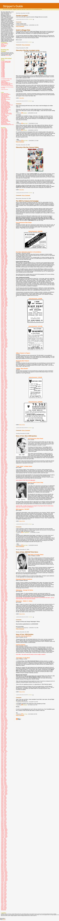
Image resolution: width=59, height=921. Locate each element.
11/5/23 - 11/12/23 (4, 874)
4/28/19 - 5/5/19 (3, 701)
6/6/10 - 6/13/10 (3, 324)
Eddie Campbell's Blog (4, 110)
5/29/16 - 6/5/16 (3, 576)
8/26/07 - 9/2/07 (3, 207)
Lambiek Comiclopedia (4, 120)
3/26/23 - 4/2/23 (3, 848)
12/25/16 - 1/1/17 (4, 601)
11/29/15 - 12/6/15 (4, 555)
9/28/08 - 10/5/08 (4, 254)
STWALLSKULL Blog (4, 112)
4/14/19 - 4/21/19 (4, 699)
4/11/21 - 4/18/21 (4, 764)
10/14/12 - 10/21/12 (4, 421)
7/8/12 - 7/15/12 (3, 411)
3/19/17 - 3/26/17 (4, 611)
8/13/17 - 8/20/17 (4, 628)
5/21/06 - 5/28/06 (4, 155)
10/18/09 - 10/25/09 (4, 299)
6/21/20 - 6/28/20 (4, 746)
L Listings (2, 71)
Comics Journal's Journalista (5, 104)
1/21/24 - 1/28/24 (4, 883)
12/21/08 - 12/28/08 (4, 264)
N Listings (3, 73)
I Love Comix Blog (4, 116)
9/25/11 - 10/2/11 (4, 378)
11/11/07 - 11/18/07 (4, 216)
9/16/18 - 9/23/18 (4, 675)
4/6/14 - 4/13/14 (3, 484)
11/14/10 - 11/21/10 (4, 342)
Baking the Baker (4, 122)
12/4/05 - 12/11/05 (4, 136)
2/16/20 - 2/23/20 (4, 735)
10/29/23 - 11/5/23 (4, 873)
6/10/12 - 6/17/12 (4, 408)
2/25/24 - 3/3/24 (3, 887)
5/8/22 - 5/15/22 (3, 810)
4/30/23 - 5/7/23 (3, 852)
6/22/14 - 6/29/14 (4, 493)
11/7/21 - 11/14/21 (4, 789)
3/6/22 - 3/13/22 (3, 803)
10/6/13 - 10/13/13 (4, 463)
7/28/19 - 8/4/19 (3, 712)
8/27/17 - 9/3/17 (3, 630)
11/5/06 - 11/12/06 (4, 173)
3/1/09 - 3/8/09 (3, 272)
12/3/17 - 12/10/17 (4, 641)
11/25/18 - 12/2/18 (4, 683)
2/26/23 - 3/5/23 (3, 845)
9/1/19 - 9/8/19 (3, 716)
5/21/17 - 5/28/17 (4, 618)
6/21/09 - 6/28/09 (4, 285)
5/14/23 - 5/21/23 (4, 854)
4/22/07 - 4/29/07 (4, 193)
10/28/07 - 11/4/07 (4, 214)
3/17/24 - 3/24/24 (4, 890)
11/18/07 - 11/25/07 (4, 217)
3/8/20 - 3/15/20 (3, 737)
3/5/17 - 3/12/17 (3, 609)
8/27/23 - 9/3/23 (3, 866)
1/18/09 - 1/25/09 (4, 267)
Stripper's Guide (13, 6)
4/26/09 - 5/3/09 (3, 278)
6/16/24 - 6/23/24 (4, 900)
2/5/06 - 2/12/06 (3, 143)
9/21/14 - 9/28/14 (4, 504)
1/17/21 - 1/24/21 (4, 754)
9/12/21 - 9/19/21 (4, 782)
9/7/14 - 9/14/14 (3, 502)
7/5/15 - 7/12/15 (3, 538)
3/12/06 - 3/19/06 (4, 147)
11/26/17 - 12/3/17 (4, 640)
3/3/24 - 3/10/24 (3, 888)
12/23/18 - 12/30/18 (4, 686)
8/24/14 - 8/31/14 (4, 501)
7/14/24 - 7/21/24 (4, 904)
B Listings (3, 63)
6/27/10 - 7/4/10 (3, 327)
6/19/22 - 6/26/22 (4, 815)
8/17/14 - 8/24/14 (4, 500)
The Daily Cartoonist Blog (5, 103)
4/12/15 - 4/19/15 (4, 528)
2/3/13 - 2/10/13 (3, 434)
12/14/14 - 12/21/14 (4, 514)
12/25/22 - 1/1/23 (4, 837)
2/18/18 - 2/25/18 (4, 650)
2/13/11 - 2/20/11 (4, 353)
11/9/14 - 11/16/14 (4, 510)
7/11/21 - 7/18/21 (4, 775)
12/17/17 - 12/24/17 (4, 643)
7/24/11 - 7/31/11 (4, 370)
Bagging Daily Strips (4, 82)
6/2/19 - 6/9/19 (3, 705)
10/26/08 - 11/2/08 (4, 257)
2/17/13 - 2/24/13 (4, 436)
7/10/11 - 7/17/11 (4, 369)
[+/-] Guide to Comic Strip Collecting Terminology (7, 87)
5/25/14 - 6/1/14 (3, 490)
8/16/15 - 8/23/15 (4, 543)
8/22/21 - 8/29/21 (4, 780)
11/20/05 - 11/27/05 (4, 134)
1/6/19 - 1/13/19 (3, 688)
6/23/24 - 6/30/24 (4, 901)
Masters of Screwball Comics (5, 107)
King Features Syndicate (5, 96)
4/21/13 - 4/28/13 (4, 443)
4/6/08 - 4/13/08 (3, 233)
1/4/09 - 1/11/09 (3, 265)
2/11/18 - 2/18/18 (4, 649)
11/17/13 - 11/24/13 (4, 468)
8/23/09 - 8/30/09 (4, 292)
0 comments (30, 42)
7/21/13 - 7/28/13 (4, 454)
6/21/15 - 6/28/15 (4, 536)
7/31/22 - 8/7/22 (3, 820)
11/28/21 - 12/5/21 (4, 791)
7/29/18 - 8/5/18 (3, 669)
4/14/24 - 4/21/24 (4, 893)
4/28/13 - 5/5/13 (3, 444)
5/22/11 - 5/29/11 (4, 363)
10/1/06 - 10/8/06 (4, 169)
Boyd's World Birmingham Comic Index (7, 124)
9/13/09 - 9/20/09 (4, 295)
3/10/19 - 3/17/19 (4, 695)
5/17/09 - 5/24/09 (4, 281)
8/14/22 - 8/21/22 (4, 822)
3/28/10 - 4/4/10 (3, 317)
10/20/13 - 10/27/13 (4, 465)
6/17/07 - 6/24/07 (4, 200)
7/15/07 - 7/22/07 (4, 203)
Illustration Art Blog (4, 117)
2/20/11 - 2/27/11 (4, 354)
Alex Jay (2, 44)
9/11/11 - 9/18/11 (4, 376)
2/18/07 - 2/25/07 (4, 186)
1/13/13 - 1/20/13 (4, 432)
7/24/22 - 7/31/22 (4, 819)
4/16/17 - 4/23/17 (4, 614)
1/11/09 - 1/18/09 (4, 266)
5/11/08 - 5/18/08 (4, 237)
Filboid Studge (3, 118)
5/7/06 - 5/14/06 (3, 154)
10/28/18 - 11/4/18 (4, 680)
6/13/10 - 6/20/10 (4, 325)
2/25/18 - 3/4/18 (3, 651)
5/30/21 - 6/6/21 (3, 770)
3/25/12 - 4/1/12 (3, 399)
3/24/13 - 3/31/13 (4, 440)
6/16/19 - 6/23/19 (4, 707)
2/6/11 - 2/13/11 (3, 352)
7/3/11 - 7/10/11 (3, 368)
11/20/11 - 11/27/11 (4, 384)
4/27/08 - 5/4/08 (3, 236)
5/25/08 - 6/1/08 (3, 239)
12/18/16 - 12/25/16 (4, 600)
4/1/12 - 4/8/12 (3, 400)
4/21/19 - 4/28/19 (4, 700)
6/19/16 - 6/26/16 (4, 579)
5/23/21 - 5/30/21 (4, 769)
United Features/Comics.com (5, 97)
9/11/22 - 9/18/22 (4, 825)
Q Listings (3, 76)
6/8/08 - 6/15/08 (3, 241)
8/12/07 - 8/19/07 (4, 205)
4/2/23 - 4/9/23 (3, 849)
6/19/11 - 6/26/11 (4, 366)
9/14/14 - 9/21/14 (4, 503)
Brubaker (25, 113)
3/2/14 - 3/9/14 (3, 480)
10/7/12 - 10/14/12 (4, 420)
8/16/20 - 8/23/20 (4, 750)
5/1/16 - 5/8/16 (3, 573)
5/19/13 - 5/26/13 (4, 447)
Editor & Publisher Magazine (5, 99)
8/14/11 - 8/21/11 (4, 373)
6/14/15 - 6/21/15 (4, 535)
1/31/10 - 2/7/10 (3, 310)
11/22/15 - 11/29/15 (4, 554)
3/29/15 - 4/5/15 (3, 526)
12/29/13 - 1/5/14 (4, 473)
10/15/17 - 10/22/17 (4, 635)
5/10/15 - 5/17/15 (4, 531)
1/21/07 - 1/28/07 (4, 182)
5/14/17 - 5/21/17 (4, 617)
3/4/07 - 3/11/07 (3, 187)
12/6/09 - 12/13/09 (4, 304)
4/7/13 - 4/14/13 (3, 442)
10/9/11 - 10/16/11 (4, 379)
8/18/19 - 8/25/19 (4, 714)
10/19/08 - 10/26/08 (4, 256)
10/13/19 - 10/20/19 (4, 720)
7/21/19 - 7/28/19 (4, 711)
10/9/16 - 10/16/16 (4, 592)
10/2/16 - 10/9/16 (4, 591)
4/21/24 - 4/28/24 (4, 894)
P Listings (3, 75)
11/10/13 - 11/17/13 (4, 467)
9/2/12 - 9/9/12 (3, 416)
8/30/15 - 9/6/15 (3, 544)
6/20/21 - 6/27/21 (4, 772)
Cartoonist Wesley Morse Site (6, 109)
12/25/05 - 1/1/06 (4, 138)
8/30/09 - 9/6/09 (3, 293)
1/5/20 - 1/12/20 (3, 730)
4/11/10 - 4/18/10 (4, 318)
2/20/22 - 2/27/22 (4, 801)
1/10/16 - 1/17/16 (4, 560)
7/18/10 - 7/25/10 (4, 329)
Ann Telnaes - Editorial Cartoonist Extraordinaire (6, 114)
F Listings (3, 66)
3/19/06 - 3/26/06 (4, 148)
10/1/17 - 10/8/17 (4, 634)
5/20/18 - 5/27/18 (4, 661)
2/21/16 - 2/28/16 (4, 565)
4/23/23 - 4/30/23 (4, 851)
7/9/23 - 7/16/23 (3, 860)
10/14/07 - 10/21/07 (4, 213)
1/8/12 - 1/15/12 (3, 390)
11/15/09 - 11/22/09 (4, 301)
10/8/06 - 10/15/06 (4, 170)
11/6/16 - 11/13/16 (4, 595)
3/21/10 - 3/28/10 (4, 316)
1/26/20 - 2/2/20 (3, 732)
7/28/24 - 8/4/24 (3, 905)
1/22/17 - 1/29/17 (4, 604)
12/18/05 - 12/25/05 (4, 137)
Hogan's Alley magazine (5, 95)
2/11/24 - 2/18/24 (4, 886)
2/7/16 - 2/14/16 (3, 563)
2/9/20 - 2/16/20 (3, 734)
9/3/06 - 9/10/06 (3, 166)
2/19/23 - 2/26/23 (4, 844)
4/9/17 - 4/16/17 (3, 613)
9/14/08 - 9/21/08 (4, 252)
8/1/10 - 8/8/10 (3, 331)
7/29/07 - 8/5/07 (3, 204)
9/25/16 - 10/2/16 (4, 590)
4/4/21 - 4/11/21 (3, 763)
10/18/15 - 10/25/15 (4, 550)
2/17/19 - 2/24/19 (4, 693)
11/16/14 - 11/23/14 (4, 511)
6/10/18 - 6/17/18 (4, 663)
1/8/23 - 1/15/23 (3, 839)
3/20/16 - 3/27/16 (4, 568)
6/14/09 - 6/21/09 (4, 284)
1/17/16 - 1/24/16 (4, 561)
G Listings (3, 67)
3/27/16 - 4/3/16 (3, 569)
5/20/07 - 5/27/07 (4, 196)
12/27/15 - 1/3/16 (4, 558)
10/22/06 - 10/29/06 (4, 172)
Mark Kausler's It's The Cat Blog (6, 113)
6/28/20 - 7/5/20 (3, 747)
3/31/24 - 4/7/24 (3, 891)
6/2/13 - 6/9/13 (3, 448)
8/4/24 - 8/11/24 (3, 906)
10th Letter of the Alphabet (5, 102)
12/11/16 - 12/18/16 (4, 599)
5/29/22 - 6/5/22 (3, 813)
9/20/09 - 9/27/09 (4, 296)
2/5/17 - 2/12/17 (3, 606)
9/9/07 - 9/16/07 (3, 209)
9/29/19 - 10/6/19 (4, 718)
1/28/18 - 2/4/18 (3, 648)
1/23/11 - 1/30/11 (4, 351)
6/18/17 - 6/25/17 (4, 621)
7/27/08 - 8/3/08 (3, 246)
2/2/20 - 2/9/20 (3, 733)
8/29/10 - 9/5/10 (3, 334)
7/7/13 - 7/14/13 (3, 452)
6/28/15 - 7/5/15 (3, 537)
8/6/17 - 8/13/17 (3, 627)
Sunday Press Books (4, 111)
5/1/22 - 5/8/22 (3, 809)
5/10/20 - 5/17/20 (4, 741)
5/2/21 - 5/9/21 (3, 767)
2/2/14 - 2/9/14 (3, 477)
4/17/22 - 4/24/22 (4, 808)
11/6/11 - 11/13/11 (4, 383)
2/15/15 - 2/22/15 (4, 521)
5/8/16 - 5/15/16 (3, 574)
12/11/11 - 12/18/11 (4, 387)
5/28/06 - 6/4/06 (3, 156)
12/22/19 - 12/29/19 (4, 728)
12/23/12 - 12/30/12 (4, 429)
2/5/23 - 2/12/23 (3, 842)
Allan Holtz (25, 123)
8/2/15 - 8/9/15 (3, 541)
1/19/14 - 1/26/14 (4, 475)
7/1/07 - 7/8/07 (3, 201)
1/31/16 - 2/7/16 (3, 562)
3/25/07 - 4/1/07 (3, 190)
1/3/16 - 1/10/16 (3, 559)
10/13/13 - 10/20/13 (4, 464)
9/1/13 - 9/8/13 (3, 459)
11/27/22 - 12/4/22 (4, 834)
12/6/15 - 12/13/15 (4, 556)
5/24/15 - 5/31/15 (4, 533)
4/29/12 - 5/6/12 (3, 403)
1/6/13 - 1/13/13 (3, 431)
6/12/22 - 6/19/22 (4, 814)
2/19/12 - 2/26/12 (4, 395)
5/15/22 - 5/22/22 (4, 811)
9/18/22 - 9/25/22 (4, 826)
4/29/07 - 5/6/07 (3, 194)
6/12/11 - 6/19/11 (4, 365)
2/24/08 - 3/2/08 (3, 228)
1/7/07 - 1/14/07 (3, 181)
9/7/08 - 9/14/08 (3, 251)
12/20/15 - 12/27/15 (4, 557)
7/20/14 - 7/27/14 (4, 497)
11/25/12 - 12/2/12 (4, 426)
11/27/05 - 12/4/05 (4, 135)
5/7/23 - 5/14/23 (3, 853)
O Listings (3, 74)
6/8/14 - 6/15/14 (3, 492)
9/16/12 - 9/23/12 (4, 418)
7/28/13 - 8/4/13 (3, 455)
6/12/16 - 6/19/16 (4, 578)
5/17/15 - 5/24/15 (4, 532)
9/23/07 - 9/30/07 (4, 210)
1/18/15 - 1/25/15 (4, 518)
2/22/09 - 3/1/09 (3, 271)
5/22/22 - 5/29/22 (4, 812)
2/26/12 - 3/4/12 (3, 396)
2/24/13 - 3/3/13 (3, 437)
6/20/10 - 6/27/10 (4, 326)
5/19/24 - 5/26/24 (4, 897)
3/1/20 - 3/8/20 (3, 736)
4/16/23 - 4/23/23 (4, 850)
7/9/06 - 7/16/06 (3, 159)
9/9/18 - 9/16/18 (3, 674)
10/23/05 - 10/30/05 (4, 131)
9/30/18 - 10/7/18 (4, 676)
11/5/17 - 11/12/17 (4, 638)
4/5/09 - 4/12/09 (3, 276)
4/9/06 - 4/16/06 (3, 150)
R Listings (3, 77)
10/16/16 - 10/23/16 (4, 593)
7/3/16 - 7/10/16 (3, 580)
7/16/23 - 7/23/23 (4, 861)
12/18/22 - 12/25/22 (4, 836)
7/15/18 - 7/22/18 (4, 667)
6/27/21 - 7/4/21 (3, 773)
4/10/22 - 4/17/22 (4, 807)
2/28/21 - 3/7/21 (3, 759)
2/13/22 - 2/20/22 (4, 800)
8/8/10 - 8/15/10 (3, 332)
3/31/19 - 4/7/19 (3, 698)
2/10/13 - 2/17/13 (4, 435)
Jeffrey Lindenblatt (4, 43)
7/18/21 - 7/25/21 (4, 776)
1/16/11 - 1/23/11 (4, 350)
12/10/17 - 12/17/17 (4, 642)
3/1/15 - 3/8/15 (3, 523)
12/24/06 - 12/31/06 (4, 179)
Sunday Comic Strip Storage (5, 84)
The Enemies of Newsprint (5, 80)
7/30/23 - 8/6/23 (3, 863)
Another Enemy (3, 81)
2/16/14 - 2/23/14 (4, 479)
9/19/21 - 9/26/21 (4, 783)
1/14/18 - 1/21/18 (4, 646)
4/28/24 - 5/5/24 (3, 895)
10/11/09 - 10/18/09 (4, 298)
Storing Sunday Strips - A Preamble (6, 83)
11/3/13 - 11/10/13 (4, 466)
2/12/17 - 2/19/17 (4, 607)
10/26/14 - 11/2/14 (4, 508)
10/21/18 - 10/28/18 (4, 679)
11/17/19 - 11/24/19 (4, 724)
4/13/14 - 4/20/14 (4, 485)
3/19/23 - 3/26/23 (4, 847)
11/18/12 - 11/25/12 (4, 425)
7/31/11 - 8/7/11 (3, 371)
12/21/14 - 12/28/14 (4, 515)
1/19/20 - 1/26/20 (4, 731)
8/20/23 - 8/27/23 (4, 865)
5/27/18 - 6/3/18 (3, 662)
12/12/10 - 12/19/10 (4, 346)
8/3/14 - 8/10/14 (3, 498)
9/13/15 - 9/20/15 (4, 546)
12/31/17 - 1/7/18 (4, 644)
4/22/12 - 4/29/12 (4, 402)
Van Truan (25, 714)
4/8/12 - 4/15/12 (3, 401)
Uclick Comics (3, 98)
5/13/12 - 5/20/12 (4, 405)
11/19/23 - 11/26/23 (4, 876)
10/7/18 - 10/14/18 (4, 677)
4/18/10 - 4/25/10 (4, 319)
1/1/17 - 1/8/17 (3, 602)
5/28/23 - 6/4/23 (3, 855)
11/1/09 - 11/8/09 (4, 300)
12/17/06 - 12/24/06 (4, 178)
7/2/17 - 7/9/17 (3, 623)
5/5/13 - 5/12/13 (3, 445)
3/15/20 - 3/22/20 (4, 738)
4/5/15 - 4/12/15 (3, 527)
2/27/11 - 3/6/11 (3, 355)
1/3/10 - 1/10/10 (3, 307)
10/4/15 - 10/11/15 (4, 548)
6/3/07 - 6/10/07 (3, 198)
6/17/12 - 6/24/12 (4, 409)
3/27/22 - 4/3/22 (3, 805)
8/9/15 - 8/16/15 (3, 542)
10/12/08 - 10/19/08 (4, 255)
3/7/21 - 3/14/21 (3, 760)
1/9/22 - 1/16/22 (3, 796)
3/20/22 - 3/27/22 (4, 804)
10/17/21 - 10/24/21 (4, 786)
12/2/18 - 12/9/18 (4, 684)
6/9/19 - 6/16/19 (3, 706)
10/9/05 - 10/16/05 (4, 129)
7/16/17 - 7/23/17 (4, 625)
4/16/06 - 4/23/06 (4, 151)
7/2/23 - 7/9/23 (3, 859)
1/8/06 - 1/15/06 (3, 140)
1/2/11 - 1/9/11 (3, 348)
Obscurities (21, 98)
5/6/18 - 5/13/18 (3, 659)
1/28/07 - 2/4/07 (3, 183)
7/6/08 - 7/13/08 (3, 244)
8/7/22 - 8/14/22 (3, 821)
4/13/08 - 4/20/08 (4, 234)
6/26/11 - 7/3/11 (3, 367)
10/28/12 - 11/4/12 (4, 423)
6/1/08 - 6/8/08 (3, 240)
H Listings (3, 68)
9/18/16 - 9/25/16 (4, 589)
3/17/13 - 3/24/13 (4, 439)
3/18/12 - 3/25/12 (4, 398)
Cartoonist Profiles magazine (5, 94)
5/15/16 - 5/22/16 (4, 575)
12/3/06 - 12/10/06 (4, 177)
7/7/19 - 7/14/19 (3, 709)
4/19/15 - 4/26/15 (4, 529)
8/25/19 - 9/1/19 (3, 715)
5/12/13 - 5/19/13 (4, 446)
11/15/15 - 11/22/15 (4, 553)
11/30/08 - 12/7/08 (4, 261)
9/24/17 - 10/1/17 (4, 633)
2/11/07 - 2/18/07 (4, 185)
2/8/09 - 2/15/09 (3, 269)
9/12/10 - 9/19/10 (4, 336)
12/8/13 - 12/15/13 (4, 470)
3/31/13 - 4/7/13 (3, 441)
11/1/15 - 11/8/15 (4, 552)
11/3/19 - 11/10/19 (4, 722)
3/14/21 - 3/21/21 (4, 761)
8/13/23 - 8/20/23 (4, 864)
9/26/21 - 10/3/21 (4, 784)
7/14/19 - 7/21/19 (4, 710)
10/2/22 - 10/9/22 (4, 827)
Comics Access (3, 100)
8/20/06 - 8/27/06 (4, 164)
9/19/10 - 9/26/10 (4, 337)
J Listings (2, 70)
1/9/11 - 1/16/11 (3, 349)
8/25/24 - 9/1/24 (3, 909)
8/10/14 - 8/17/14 (4, 499)
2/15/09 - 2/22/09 (4, 270)
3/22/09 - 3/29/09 (4, 274)
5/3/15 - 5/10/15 (3, 530)
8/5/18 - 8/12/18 (3, 670)
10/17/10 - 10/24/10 (4, 339)
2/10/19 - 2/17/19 (4, 692)
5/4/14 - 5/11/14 (3, 488)
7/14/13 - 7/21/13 (4, 453)
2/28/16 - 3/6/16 (3, 566)
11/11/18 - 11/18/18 (4, 681)
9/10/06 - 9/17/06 (4, 167)
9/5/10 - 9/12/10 (3, 335)
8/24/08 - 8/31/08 (4, 250)
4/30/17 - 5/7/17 (3, 616)
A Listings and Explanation (6, 62)
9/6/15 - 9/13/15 (3, 545)
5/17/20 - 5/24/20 (4, 742)
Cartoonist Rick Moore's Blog (5, 123)
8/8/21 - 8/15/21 (3, 778)
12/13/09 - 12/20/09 (4, 305)
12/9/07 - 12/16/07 (4, 219)
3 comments (30, 694)
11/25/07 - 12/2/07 (4, 218)
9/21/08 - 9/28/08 (4, 253)
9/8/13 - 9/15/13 (3, 460)
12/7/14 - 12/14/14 (4, 513)
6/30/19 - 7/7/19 (3, 708)
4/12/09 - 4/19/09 (4, 277)
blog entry (33, 480)
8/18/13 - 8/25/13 (4, 457)
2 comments (30, 524)
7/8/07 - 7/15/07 (3, 202)
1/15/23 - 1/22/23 (4, 840)
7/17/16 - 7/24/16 (4, 582)
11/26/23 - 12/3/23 (4, 877)
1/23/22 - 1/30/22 (4, 798)
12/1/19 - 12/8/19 (4, 726)
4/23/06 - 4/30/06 (4, 152)
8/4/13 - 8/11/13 (3, 456)
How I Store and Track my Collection (7, 85)
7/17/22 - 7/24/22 (4, 818)
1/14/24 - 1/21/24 (4, 882)
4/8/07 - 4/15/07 (3, 191)
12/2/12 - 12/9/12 (4, 427)
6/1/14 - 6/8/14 (3, 491)
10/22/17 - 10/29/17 (4, 636)
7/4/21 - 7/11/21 (3, 774)
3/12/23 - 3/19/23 (4, 846)
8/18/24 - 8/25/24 (4, 908)
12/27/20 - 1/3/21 (4, 752)
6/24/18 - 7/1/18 (3, 665)
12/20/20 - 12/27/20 (4, 751)
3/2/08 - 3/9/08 (3, 229)
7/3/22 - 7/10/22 (3, 817)
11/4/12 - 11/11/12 (4, 424)
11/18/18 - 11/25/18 (4, 682)
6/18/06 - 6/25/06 (4, 157)
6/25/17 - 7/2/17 (3, 622)
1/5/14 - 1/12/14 (3, 474)
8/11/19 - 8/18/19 (4, 713)
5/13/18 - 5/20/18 (4, 660)
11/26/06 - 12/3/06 (4, 176)
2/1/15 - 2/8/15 (3, 520)
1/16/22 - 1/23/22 (4, 797)
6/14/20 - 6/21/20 (4, 745)
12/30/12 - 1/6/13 (4, 430)
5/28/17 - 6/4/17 (3, 619)
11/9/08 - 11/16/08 (4, 259)
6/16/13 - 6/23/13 (4, 450)
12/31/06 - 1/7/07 (4, 180)
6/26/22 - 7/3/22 (3, 816)
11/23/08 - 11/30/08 (4, 260)
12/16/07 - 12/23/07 (4, 220)
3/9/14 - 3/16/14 (3, 481)
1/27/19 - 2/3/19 (3, 690)
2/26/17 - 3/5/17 (3, 608)
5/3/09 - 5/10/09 (3, 279)
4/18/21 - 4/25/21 (4, 765)
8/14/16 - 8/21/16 (4, 585)
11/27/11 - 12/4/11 (4, 385)
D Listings (3, 64)
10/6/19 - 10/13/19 (4, 719)
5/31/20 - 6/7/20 (3, 744)
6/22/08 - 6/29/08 (4, 242)
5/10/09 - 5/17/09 (4, 280)
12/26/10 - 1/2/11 (4, 347)
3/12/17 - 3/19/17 (4, 610)
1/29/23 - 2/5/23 (3, 841)
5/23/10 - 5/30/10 (4, 323)
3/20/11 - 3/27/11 (4, 357)
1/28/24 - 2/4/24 (3, 884)
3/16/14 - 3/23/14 (4, 482)
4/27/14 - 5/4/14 (3, 487)
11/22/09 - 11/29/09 (4, 302)
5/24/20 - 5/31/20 (4, 743)
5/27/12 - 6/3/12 (3, 406)
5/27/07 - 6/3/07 (3, 197)
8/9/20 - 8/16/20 (3, 749)
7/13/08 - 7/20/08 (4, 245)
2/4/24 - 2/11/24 (3, 885)
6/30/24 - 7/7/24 (3, 902)
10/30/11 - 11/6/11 (4, 382)
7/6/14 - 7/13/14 (3, 495)
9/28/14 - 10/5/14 (4, 505)
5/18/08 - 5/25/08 (4, 238)
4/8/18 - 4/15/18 (3, 656)
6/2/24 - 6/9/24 (3, 899)
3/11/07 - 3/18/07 (4, 188)
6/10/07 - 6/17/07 (4, 199)
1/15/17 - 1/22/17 (4, 603)
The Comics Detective (4, 101)
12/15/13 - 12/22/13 (4, 471)
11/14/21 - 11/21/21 (4, 790)
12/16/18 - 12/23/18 (4, 685)
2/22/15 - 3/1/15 (3, 522)
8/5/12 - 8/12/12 (3, 413)
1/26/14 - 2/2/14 (3, 476)
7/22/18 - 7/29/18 (4, 668)
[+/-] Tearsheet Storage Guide (6, 78)
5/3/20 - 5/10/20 (3, 740)
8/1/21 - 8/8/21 (3, 777)
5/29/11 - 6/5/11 (3, 364)
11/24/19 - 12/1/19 (4, 725)
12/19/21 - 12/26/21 (4, 794)
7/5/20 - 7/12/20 (3, 748)
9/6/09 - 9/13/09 (3, 294)
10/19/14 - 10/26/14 (4, 507)
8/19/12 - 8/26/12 (4, 415)
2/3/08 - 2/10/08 (3, 226)
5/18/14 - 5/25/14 (4, 489)
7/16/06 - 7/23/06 (4, 160)
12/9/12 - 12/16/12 (4, 428)
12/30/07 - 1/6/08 (4, 222)
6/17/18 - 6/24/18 (4, 664)
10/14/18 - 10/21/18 (4, 678)
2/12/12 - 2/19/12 (4, 394)
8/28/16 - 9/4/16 (3, 587)
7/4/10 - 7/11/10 (3, 328)
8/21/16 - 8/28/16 (4, 586)
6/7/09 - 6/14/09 (3, 283)
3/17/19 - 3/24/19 (4, 696)
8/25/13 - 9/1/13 (3, 458)
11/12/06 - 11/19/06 (4, 174)
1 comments (30, 19)
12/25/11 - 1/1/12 (4, 388)
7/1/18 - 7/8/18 (3, 666)
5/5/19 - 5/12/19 (3, 702)
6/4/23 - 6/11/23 (3, 856)
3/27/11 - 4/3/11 (3, 358)
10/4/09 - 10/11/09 (4, 297)
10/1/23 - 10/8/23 (4, 870)
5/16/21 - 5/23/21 (4, 768)
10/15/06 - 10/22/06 (4, 171)
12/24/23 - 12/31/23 (4, 880)
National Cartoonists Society (5, 106)
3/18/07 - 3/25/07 (4, 189)
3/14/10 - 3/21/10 (4, 315)
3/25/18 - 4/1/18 (3, 654)
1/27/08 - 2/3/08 (3, 225)
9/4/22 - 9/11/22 (3, 824)
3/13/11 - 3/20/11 (4, 356)
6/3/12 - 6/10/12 (3, 407)
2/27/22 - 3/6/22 (3, 802)
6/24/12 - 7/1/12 (3, 410)
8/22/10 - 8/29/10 (4, 333)
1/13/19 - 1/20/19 (4, 689)
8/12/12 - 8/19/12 (4, 414)
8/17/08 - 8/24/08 (4, 249)
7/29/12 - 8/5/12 (3, 412)
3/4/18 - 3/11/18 (3, 652)
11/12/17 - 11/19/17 (4, 639)
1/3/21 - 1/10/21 (3, 753)
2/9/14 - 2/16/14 (3, 478)
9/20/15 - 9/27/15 (4, 547)
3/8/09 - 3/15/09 (3, 273)
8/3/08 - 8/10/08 (3, 247)
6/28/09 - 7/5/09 (3, 286)
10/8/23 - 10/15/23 (4, 871)
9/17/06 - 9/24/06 (4, 168)
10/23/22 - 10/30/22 (4, 830)
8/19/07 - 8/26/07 (4, 206)
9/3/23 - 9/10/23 (3, 867)
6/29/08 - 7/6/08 (3, 243)
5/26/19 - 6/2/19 (3, 704)
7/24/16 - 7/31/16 (4, 583)
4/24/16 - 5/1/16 (3, 572)
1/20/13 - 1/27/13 (4, 433)
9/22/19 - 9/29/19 (4, 717)
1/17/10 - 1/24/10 (4, 309)
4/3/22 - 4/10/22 (3, 806)
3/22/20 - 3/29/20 (4, 739)
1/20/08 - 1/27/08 (4, 224)
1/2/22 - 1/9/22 (3, 795)
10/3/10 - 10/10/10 (4, 338)
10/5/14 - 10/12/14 (4, 506)
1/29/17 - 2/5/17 (3, 605)
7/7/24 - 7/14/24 (3, 903)
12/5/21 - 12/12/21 (4, 792)
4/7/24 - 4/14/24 (3, 892)
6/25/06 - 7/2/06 (3, 158)
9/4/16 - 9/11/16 (3, 588)
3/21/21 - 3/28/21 (4, 762)
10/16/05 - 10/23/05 (4, 130)
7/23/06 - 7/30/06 (4, 161)
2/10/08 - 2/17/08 (4, 227)
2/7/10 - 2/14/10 (3, 311)
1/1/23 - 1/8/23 (3, 838)
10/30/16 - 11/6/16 (4, 594)
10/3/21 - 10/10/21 (4, 785)
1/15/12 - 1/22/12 (4, 391)
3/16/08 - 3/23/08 (4, 231)
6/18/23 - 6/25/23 (4, 858)
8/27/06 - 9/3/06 (3, 165)
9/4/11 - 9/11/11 (3, 375)
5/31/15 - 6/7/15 (3, 534)
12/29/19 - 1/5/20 (4, 729)
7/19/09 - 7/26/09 (4, 288)
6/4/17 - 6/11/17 (3, 620)
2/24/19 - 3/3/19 (3, 694)
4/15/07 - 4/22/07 (4, 192)
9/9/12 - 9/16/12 (3, 417)
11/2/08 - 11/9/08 (4, 258)
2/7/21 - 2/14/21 (3, 757)
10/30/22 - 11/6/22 (4, 831)
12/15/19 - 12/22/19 (4, 727)
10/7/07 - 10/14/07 (4, 212)
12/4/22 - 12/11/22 (4, 835)
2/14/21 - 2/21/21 (4, 758)
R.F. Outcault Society (4, 119)
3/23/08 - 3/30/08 (4, 232)
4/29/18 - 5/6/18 (3, 658)
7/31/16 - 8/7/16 (3, 584)
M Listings (3, 72)
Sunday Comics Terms (4, 89)
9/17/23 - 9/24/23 (4, 868)
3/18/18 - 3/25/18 (4, 653)
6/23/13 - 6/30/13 (4, 451)
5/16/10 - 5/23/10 (4, 322)
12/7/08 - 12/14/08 (4, 262)
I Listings (2, 69)
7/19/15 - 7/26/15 (4, 539)
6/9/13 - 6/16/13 (3, 449)
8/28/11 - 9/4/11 (3, 374)
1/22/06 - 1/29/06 (4, 141)
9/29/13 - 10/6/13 (4, 462)
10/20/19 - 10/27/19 (4, 721)
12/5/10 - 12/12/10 (4, 345)
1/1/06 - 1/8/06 (3, 139)
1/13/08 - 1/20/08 (4, 223)
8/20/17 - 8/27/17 (4, 629)
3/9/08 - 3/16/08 (3, 230)
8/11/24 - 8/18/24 (4, 907)
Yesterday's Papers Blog (5, 108)
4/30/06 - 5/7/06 (3, 153)
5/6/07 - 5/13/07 (3, 195)
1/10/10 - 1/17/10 (4, 308)
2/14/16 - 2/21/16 (4, 564)
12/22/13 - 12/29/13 (4, 472)
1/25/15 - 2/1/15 (3, 519)
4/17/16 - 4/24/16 (4, 571)
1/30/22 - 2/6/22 (3, 799)
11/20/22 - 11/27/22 (4, 833)
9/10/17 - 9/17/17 (4, 631)
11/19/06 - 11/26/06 (4, 175)
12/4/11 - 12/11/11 (4, 386)
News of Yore (22, 424)
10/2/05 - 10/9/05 (4, 128)
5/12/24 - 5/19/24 (4, 896)
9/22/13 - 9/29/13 (4, 461)
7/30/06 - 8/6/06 (3, 162)
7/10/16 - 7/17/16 (4, 581)
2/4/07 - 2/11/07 (3, 184)
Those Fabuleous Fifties (5, 115)
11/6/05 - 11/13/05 (4, 132)
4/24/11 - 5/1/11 (3, 360)
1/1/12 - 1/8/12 (3, 389)
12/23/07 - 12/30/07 (4, 221)
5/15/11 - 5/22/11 (4, 362)
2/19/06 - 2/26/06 (4, 145)
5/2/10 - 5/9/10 (3, 320)
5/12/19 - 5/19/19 (4, 703)
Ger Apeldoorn (26, 532)
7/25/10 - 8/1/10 (3, 330)
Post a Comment (20, 26)
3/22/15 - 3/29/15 (4, 525)
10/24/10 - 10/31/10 (4, 340)
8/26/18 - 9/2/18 (3, 672)
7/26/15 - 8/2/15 (3, 540)
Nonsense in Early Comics (5, 105)
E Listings (3, 65)
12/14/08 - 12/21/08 (4, 263)
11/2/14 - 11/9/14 (4, 509)
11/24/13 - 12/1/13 (4, 469)
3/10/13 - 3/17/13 (4, 438)
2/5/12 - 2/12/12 (3, 393)
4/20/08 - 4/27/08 (4, 235)
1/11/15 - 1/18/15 (4, 517)
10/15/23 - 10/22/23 (4, 872)
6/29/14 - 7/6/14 (3, 494)
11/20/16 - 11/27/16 (4, 597)
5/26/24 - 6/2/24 (3, 898)
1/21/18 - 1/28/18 (4, 647)
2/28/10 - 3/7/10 (3, 314)
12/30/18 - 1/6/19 (4, 687)
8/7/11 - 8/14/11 (3, 372)
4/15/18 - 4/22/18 (4, 657)
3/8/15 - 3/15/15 (3, 524)
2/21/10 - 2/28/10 (4, 313)
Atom (4, 919)
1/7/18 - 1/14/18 (3, 645)
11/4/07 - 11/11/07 (4, 215)
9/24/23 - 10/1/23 (4, 869)
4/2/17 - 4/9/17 (3, 612)
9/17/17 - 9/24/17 (4, 632)
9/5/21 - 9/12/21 (3, 781)
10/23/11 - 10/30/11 (4, 381)
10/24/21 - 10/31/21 (4, 787)
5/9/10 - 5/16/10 (3, 321)
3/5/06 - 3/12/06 (3, 146)
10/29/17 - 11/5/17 (4, 637)
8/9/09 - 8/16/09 (3, 291)
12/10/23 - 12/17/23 (4, 878)
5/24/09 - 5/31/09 (4, 282)
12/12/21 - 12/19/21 (4, 793)
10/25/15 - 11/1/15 (4, 551)
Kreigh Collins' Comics (4, 93)
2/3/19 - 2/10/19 (3, 691)
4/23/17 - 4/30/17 (4, 615)
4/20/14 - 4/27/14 (4, 486)
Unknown (25, 130)
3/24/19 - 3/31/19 (4, 697)
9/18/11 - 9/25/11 (4, 377)
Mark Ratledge (4, 45)
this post (7, 55)
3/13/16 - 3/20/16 (4, 567)
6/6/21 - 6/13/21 (3, 771)
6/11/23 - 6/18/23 (4, 857)
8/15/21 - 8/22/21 (4, 779)
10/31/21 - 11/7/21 (4, 788)
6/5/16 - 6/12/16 (3, 577)
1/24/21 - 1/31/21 (4, 755)
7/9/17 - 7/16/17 (3, 624)
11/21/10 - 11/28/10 (4, 343)
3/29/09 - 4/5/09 (3, 275)
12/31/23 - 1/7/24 (4, 881)
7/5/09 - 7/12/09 (3, 287)
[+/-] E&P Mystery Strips (6, 61)
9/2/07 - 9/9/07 (3, 208)
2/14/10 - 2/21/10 (4, 312)
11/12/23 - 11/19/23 (4, 875)
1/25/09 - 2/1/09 (3, 268)
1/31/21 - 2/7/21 (3, 756)
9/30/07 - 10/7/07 (4, 211)
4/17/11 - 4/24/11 (4, 359)
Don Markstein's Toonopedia (5, 121)
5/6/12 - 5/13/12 (3, 404)
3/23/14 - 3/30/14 (4, 483)
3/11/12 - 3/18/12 (4, 397)
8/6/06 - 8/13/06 (3, 163)
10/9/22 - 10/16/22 (4, 828)
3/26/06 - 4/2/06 (3, 149)
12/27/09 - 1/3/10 (4, 306)
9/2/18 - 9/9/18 (3, 673)
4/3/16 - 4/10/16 (3, 570)
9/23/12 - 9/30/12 (4, 419)
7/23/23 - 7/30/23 (4, 862)
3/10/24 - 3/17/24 (4, 889)
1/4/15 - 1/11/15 (3, 516)
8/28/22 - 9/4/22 (3, 823)
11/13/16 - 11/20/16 (4, 596)
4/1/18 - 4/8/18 (3, 655)
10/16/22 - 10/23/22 (4, 829)
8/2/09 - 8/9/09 (3, 290)
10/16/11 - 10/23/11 (4, 380)
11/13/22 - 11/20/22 (4, 832)
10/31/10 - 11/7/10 (4, 341)
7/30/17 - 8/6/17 (3, 626)
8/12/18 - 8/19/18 (4, 671)
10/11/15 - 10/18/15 (4, 549)
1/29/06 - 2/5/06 (3, 142)
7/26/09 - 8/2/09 (3, 289)
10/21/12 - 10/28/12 (4, 422)
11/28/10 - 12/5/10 (4, 344)
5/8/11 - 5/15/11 (3, 361)
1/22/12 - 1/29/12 (4, 392)
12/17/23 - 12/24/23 (4, 879)
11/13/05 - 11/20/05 (4, 133)
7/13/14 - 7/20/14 (4, 496)
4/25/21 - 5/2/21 (3, 766)
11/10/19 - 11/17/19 (4, 723)
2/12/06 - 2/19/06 (4, 144)
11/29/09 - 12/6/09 (4, 303)
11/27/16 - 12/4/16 (4, 598)
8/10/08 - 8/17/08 (4, 248)
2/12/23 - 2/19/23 (4, 843)
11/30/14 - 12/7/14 (4, 512)
